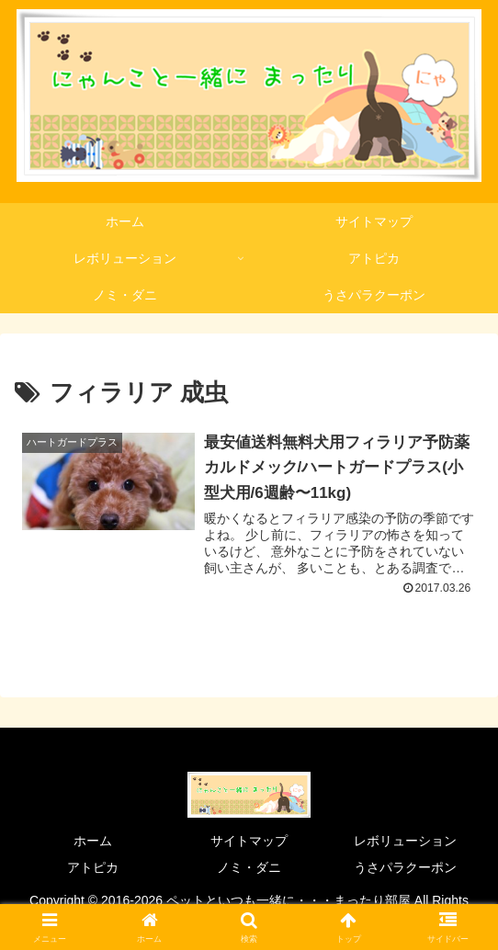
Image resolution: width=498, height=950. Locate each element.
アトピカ (93, 868)
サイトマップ (249, 841)
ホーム (93, 841)
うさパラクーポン (405, 868)
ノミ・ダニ (249, 868)
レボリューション (405, 841)
